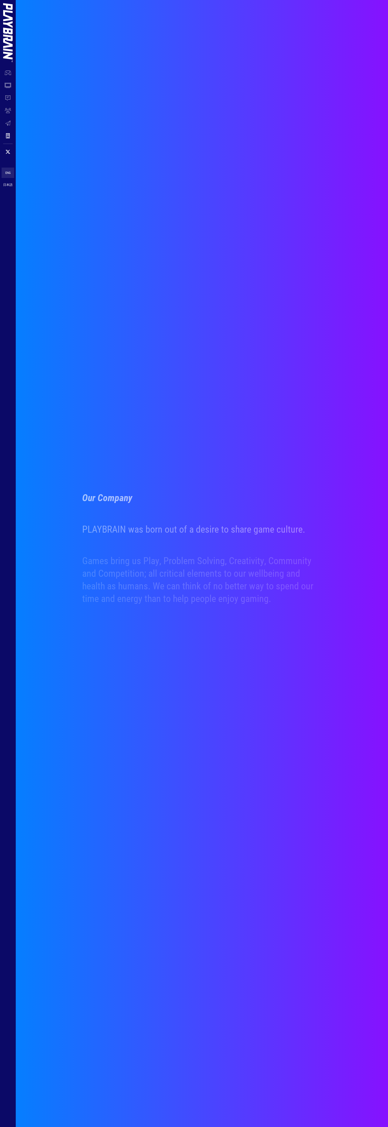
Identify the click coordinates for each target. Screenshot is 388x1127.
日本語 (8, 185)
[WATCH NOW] (8, 85)
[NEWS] (8, 98)
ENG (8, 173)
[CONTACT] (8, 123)
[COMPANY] (8, 135)
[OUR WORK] (8, 72)
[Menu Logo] (8, 26)
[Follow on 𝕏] (8, 152)
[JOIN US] (8, 110)
